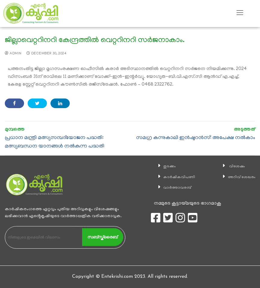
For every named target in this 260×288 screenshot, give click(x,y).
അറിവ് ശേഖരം (238, 177)
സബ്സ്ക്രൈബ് (102, 237)
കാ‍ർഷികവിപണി (176, 177)
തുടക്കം (165, 166)
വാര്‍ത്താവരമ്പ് (174, 187)
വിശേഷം (233, 166)
